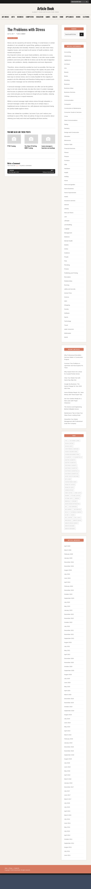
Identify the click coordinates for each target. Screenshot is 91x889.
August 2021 (68, 654)
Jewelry (66, 208)
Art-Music (5, 17)
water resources (69, 329)
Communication (68, 100)
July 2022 (67, 638)
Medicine (67, 237)
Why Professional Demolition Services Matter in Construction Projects (73, 357)
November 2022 (69, 630)
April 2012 (67, 847)
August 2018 (68, 770)
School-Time (68, 293)
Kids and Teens (68, 212)
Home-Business (69, 188)
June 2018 (67, 778)
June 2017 (67, 806)
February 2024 (68, 598)
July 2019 (67, 730)
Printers (66, 269)
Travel (66, 325)
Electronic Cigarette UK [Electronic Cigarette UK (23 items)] (73, 476)
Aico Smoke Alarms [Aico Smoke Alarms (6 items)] (76, 440)
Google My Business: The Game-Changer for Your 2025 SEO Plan (73, 386)
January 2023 (68, 622)
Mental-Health (13, 38)
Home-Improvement (70, 192)
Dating (66, 124)
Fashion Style (68, 144)
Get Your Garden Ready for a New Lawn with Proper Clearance (72, 401)
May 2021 (67, 662)
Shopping (67, 305)
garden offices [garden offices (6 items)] (70, 493)
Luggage (66, 228)
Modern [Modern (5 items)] (77, 498)
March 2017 (67, 810)
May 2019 (67, 738)
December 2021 (69, 642)
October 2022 (68, 634)
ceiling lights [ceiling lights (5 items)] (69, 446)
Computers (30, 17)
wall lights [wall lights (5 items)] (68, 529)
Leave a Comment (24, 34)
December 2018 (69, 758)
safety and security (69, 289)
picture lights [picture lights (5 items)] (69, 504)
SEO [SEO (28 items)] (66, 512)
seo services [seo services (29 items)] (69, 518)
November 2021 (69, 646)
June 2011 (67, 867)
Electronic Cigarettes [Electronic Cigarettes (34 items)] (72, 471)
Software (66, 313)
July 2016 (67, 814)
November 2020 (69, 674)
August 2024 (68, 582)
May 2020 (67, 698)
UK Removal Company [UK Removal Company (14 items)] (71, 520)
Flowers (66, 156)
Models (66, 245)
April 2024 (67, 594)
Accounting (67, 52)
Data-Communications (70, 120)
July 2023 (67, 614)
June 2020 (67, 694)
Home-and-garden (69, 184)
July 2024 (67, 586)
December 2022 (69, 626)
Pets (65, 261)
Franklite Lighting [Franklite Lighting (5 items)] (71, 487)
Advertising (67, 56)
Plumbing (67, 265)
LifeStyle (66, 220)
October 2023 (68, 606)
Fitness (66, 152)
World (66, 337)
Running (66, 285)
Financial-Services (69, 148)
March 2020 (67, 706)
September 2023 (69, 610)
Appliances (70, 17)
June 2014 (67, 835)
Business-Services (69, 92)
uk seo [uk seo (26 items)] (67, 523)
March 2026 (67, 561)
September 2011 (69, 855)
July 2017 (67, 802)
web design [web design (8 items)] (78, 529)
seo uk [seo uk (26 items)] (78, 518)
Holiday (66, 176)
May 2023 (67, 618)
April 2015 (67, 823)
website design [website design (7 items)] (70, 531)
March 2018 (67, 790)
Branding (67, 80)
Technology (67, 321)
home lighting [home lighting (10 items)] (69, 495)
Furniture (67, 160)
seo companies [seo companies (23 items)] (74, 512)
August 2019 (68, 726)
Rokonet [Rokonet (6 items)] (76, 507)
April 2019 (67, 742)
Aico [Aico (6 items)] (66, 440)
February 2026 (68, 565)
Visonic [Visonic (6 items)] (74, 523)
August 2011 (68, 859)
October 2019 (68, 718)
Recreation (67, 277)
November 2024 (69, 578)
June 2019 (67, 734)
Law (65, 216)
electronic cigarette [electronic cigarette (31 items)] (72, 468)
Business (20, 17)
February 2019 (68, 750)
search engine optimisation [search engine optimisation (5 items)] (74, 509)
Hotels (66, 196)
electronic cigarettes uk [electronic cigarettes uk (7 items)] (73, 473)
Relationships (68, 281)
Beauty (66, 72)
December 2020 (69, 670)
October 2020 (68, 678)
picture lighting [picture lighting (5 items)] (70, 501)
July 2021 (67, 658)
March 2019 (67, 746)
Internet (66, 204)
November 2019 (69, 714)
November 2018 (69, 762)
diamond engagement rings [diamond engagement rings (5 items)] (73, 454)
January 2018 (68, 794)
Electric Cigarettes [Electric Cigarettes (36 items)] (71, 465)
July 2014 (67, 831)
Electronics (67, 140)
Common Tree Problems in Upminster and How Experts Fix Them (73, 365)
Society (66, 309)
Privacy (12, 880)
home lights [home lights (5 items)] (69, 498)
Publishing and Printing (71, 273)
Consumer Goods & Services (72, 112)
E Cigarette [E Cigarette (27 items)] (69, 457)
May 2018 (67, 782)
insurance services (69, 200)
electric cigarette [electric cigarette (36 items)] (71, 462)
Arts (13, 17)
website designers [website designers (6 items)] (71, 540)
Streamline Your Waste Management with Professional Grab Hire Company (73, 421)
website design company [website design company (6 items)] (73, 534)
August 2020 (68, 686)
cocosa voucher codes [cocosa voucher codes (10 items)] (72, 451)
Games (48, 17)
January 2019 (68, 754)
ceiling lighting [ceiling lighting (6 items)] (70, 443)
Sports (66, 317)
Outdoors (67, 253)
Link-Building (68, 224)
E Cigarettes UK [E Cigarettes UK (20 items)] (70, 460)
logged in (18, 165)
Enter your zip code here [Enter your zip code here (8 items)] (73, 479)
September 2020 (69, 682)
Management (68, 233)
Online (66, 249)
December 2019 (69, 710)
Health (55, 17)
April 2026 (67, 557)
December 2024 (69, 574)
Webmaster (67, 333)
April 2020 (67, 702)
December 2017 (69, 798)
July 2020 (67, 690)
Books (78, 17)
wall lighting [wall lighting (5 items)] (69, 526)
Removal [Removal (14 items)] (79, 504)
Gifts (65, 164)
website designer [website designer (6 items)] (70, 537)
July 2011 (67, 863)
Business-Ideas (68, 88)
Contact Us (19, 880)
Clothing (86, 17)
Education (39, 17)
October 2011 (68, 851)
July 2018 (67, 774)
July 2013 (67, 843)
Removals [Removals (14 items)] (68, 507)
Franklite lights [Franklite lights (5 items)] (70, 490)
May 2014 (67, 839)
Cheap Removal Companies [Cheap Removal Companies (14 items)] (73, 448)
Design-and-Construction (71, 132)
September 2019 (69, 722)
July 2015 (67, 819)
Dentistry (66, 128)
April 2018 (67, 786)
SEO (65, 301)
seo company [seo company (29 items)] (69, 515)
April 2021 (67, 666)
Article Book (45, 8)
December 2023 (69, 602)
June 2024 (67, 590)
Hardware (67, 168)
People (66, 257)
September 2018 (69, 766)
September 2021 (69, 650)
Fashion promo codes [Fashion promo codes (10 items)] (72, 484)
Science (66, 297)
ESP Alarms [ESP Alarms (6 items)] (68, 482)
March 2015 (67, 827)
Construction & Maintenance (72, 108)
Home (61, 17)
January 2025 (68, 570)
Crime (66, 116)
